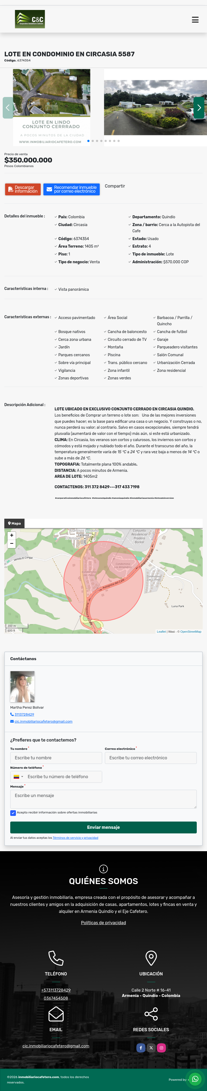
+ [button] (11, 536)
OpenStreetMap (190, 631)
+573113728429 (56, 990)
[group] (51, 107)
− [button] (11, 544)
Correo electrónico (121, 748)
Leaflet (161, 631)
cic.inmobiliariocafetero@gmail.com (44, 721)
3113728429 (24, 714)
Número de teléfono (27, 767)
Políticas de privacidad (103, 922)
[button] (88, 141)
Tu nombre (19, 748)
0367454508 (56, 998)
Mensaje (17, 786)
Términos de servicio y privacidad (75, 838)
